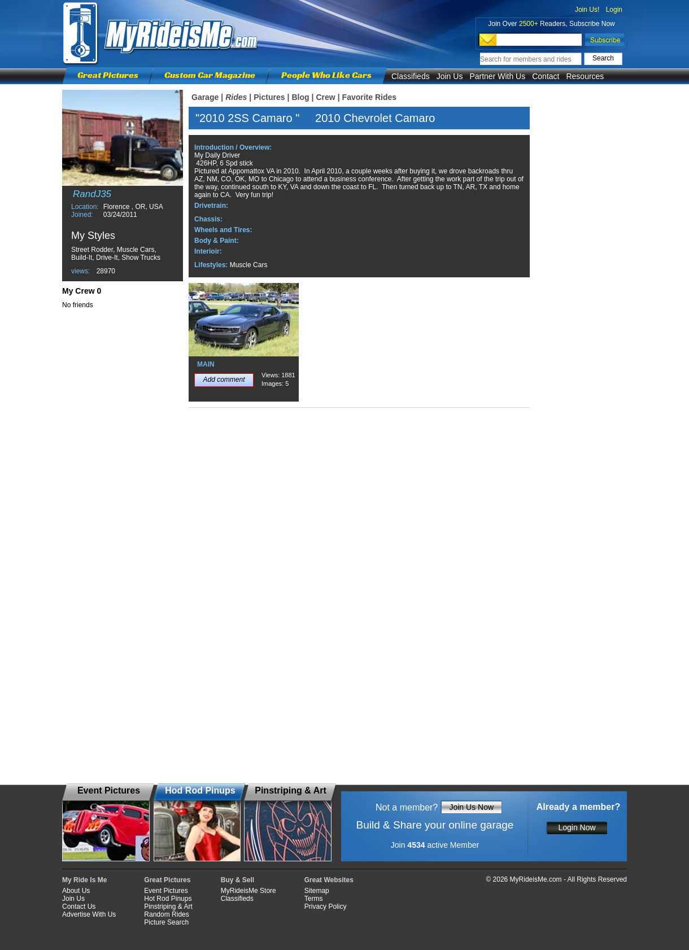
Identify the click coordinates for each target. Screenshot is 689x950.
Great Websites (329, 880)
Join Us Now (471, 807)
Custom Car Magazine (209, 75)
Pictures (269, 97)
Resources (585, 76)
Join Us (450, 76)
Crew (325, 97)
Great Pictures (107, 75)
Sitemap (316, 891)
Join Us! (587, 10)
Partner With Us (497, 76)
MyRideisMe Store (248, 891)
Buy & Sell (237, 880)
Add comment (224, 380)
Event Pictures (165, 891)
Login (614, 10)
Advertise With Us (89, 914)
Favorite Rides (369, 97)
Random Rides (166, 914)
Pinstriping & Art (168, 906)
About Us (76, 891)
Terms (313, 899)
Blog (300, 97)
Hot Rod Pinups (167, 899)
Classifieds (410, 76)
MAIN (206, 364)
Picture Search (166, 922)
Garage (205, 97)
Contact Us (78, 906)
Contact (545, 76)
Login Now (576, 827)
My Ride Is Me (84, 880)
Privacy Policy (325, 906)
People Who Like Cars (326, 75)
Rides (236, 97)
